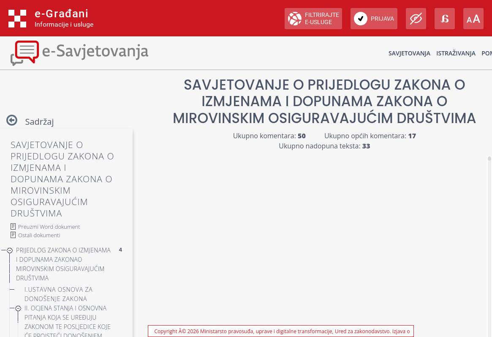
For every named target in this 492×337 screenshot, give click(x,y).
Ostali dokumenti (39, 235)
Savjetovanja (409, 53)
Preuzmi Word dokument (49, 226)
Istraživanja (456, 53)
